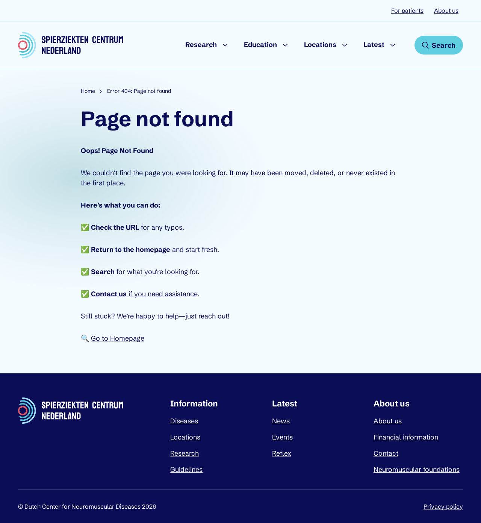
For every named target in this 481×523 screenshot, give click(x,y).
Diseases (184, 421)
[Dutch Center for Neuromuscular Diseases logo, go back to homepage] (70, 45)
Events (282, 437)
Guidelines (186, 469)
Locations (320, 44)
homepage (153, 249)
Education (260, 44)
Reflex (281, 453)
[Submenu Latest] (392, 45)
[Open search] (438, 45)
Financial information (406, 437)
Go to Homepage (117, 338)
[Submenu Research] (225, 45)
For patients (407, 10)
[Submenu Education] (285, 45)
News (281, 421)
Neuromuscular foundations (417, 469)
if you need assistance (144, 294)
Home (88, 91)
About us (446, 10)
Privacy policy (443, 506)
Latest (373, 44)
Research (201, 44)
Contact (386, 453)
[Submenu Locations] (344, 45)
